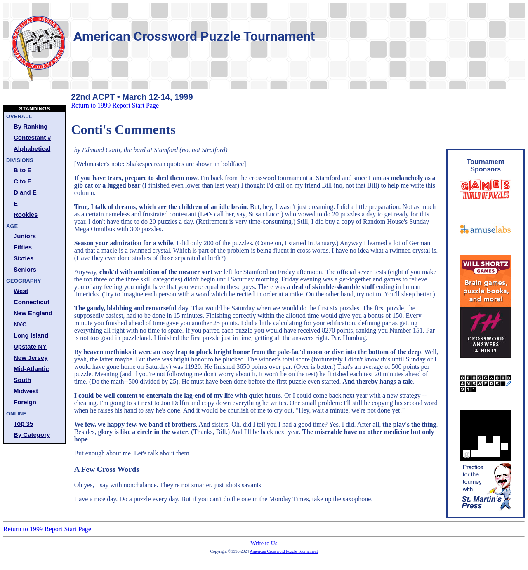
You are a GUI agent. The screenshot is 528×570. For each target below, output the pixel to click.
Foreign (25, 402)
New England (33, 313)
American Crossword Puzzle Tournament (284, 551)
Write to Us (264, 543)
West (21, 290)
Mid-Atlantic (31, 368)
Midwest (26, 390)
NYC (20, 324)
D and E (25, 192)
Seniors (25, 269)
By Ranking (31, 126)
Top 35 (23, 423)
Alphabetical (32, 148)
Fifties (23, 247)
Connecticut (32, 301)
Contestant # (32, 137)
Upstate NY (30, 346)
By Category (32, 434)
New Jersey (31, 357)
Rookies (26, 214)
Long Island (31, 335)
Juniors (25, 235)
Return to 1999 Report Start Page (115, 105)
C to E (22, 181)
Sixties (23, 258)
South (22, 379)
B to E (22, 170)
